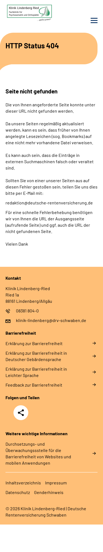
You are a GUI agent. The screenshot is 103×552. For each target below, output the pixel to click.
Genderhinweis (48, 492)
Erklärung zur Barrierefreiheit (34, 343)
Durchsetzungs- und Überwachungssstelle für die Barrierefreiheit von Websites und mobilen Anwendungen (38, 453)
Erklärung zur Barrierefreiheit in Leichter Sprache (36, 372)
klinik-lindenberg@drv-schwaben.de (51, 320)
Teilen (21, 413)
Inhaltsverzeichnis (23, 482)
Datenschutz (17, 492)
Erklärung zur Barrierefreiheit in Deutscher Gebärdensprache (36, 356)
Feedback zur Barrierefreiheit (33, 384)
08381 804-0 (27, 310)
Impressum (56, 482)
